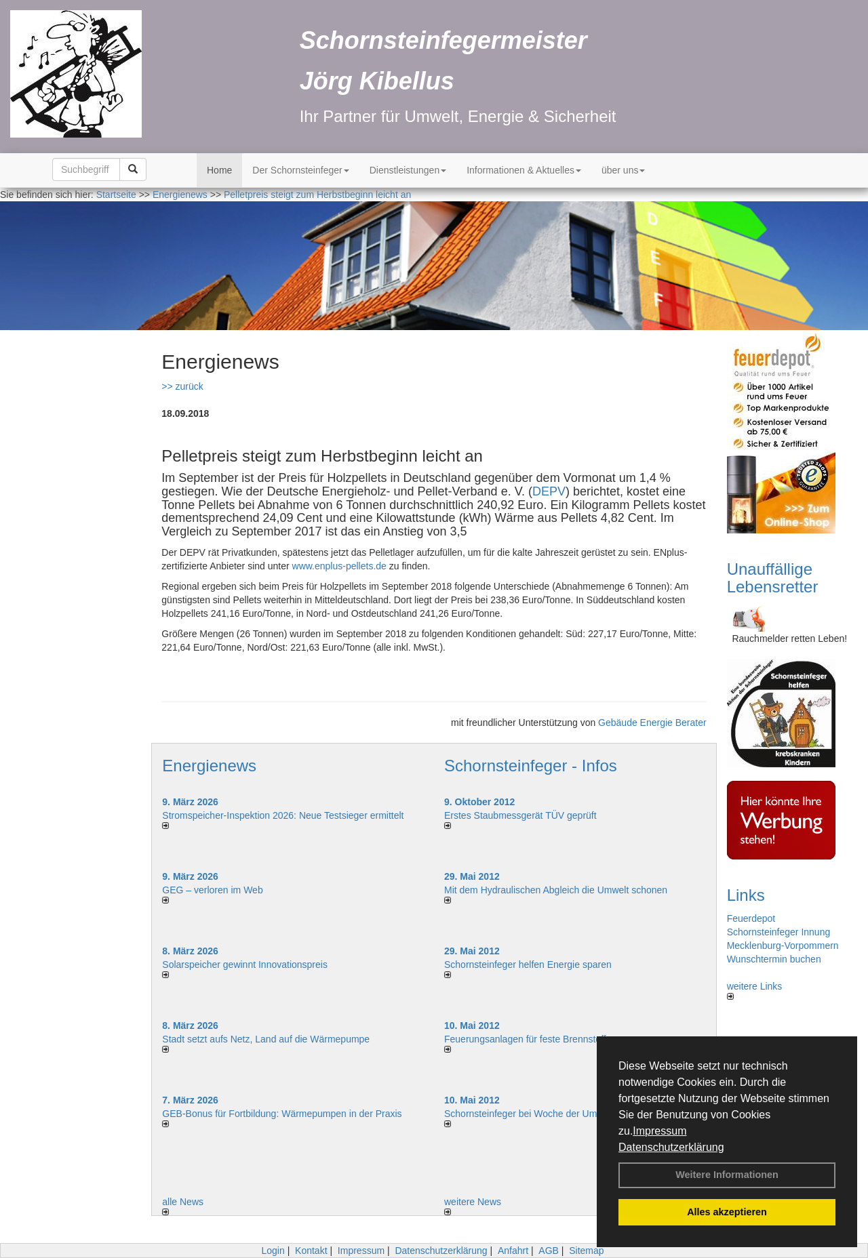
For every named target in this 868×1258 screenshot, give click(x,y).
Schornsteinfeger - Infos (530, 765)
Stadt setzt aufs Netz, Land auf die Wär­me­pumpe (266, 1039)
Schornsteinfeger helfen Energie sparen (528, 964)
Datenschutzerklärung (671, 1147)
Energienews (209, 765)
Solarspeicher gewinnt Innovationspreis (245, 964)
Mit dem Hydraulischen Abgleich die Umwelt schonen (555, 890)
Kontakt (311, 1250)
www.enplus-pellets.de (339, 566)
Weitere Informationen (726, 1174)
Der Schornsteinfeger (300, 170)
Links (746, 895)
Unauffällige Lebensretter (772, 578)
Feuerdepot (751, 918)
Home (219, 170)
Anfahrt (513, 1250)
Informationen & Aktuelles (524, 170)
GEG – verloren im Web (212, 890)
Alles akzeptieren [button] (727, 1211)
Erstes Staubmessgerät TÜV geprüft (520, 815)
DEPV (549, 491)
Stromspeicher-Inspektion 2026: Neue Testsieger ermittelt (282, 815)
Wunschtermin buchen (774, 959)
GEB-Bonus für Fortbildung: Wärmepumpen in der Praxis (281, 1113)
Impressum (659, 1131)
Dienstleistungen (408, 170)
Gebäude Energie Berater (652, 722)
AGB (548, 1250)
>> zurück (182, 386)
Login (272, 1250)
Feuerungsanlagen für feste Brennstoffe (527, 1039)
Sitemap (586, 1250)
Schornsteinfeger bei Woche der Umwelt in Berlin (547, 1113)
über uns (623, 170)
